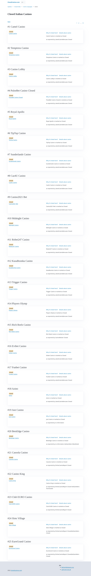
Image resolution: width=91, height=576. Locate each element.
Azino (10, 395)
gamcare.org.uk (66, 569)
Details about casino (65, 33)
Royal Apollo (12, 119)
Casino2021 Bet (13, 204)
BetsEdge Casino (14, 438)
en (22, 2)
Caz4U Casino (13, 182)
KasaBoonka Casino (14, 268)
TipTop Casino (13, 140)
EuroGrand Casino (14, 548)
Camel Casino (13, 33)
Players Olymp (13, 310)
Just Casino (12, 417)
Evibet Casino (13, 353)
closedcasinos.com (16, 570)
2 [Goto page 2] (78, 23)
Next (9, 22)
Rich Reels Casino (14, 331)
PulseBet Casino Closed (16, 97)
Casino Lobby (13, 76)
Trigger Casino (13, 289)
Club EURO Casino (14, 504)
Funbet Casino (13, 374)
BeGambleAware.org (67, 567)
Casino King (12, 481)
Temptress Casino (14, 55)
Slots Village (12, 525)
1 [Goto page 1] (76, 23)
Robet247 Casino (14, 246)
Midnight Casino (14, 225)
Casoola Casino (13, 459)
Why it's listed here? (52, 33)
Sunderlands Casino (15, 161)
